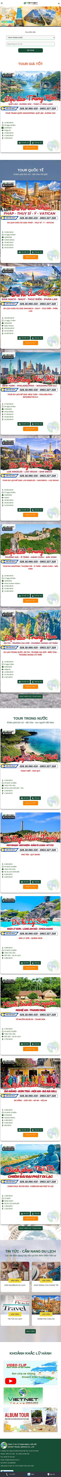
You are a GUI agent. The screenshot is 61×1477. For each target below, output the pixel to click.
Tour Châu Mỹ (8, 357)
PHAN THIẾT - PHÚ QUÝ (30, 771)
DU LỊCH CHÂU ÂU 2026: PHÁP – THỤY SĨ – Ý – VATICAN (30, 223)
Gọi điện (10, 1474)
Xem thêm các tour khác (30, 696)
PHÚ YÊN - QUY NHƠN (30, 855)
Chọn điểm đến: (30, 32)
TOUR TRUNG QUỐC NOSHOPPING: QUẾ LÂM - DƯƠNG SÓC (30, 113)
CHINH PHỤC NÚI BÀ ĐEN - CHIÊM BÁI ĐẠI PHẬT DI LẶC (31, 1186)
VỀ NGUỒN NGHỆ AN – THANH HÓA (30, 1019)
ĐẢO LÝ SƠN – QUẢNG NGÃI (30, 938)
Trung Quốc (7, 76)
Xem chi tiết (30, 147)
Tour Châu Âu (8, 185)
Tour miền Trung (8, 817)
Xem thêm (15, 1280)
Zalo (30, 1474)
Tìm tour (30, 50)
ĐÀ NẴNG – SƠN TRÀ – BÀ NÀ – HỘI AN (30, 1100)
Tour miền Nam (8, 1149)
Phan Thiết (7, 733)
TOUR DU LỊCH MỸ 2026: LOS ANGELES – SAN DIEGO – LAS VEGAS (30, 480)
